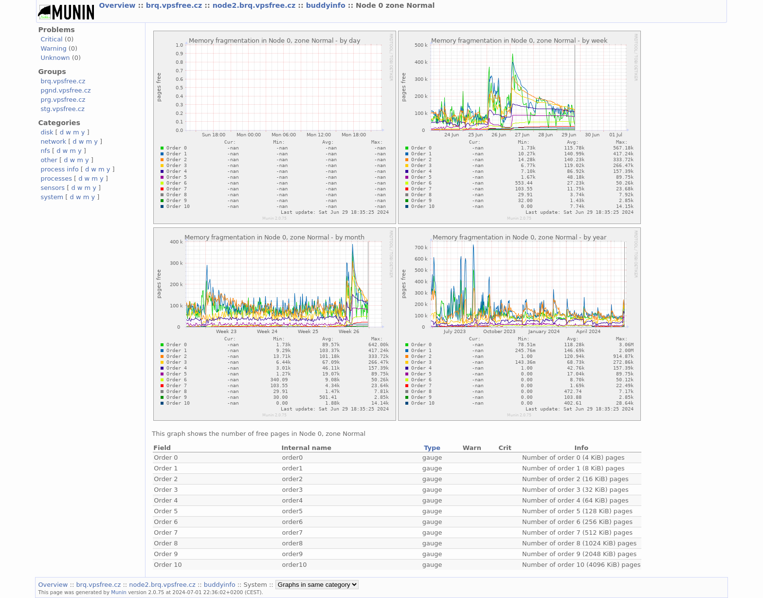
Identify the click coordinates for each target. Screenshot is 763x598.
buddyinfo (327, 5)
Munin (119, 592)
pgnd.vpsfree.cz (65, 90)
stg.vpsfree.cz (62, 108)
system (51, 197)
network (53, 141)
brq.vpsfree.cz (175, 5)
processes (56, 178)
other (48, 160)
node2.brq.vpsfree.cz (255, 5)
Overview (118, 5)
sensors (52, 187)
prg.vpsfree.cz (62, 99)
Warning (53, 48)
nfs (45, 150)
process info (59, 169)
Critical (51, 39)
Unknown (55, 57)
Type (432, 447)
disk (46, 132)
